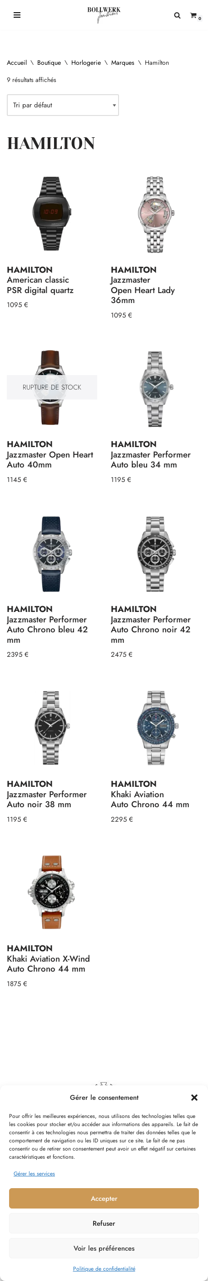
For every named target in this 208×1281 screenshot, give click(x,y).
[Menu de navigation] (17, 15)
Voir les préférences (104, 1248)
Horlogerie (86, 62)
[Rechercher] (177, 15)
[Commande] (63, 105)
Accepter (104, 1199)
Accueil (17, 62)
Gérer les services (34, 1174)
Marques (122, 62)
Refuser (104, 1223)
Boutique (49, 62)
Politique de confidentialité (104, 1269)
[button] (194, 1097)
